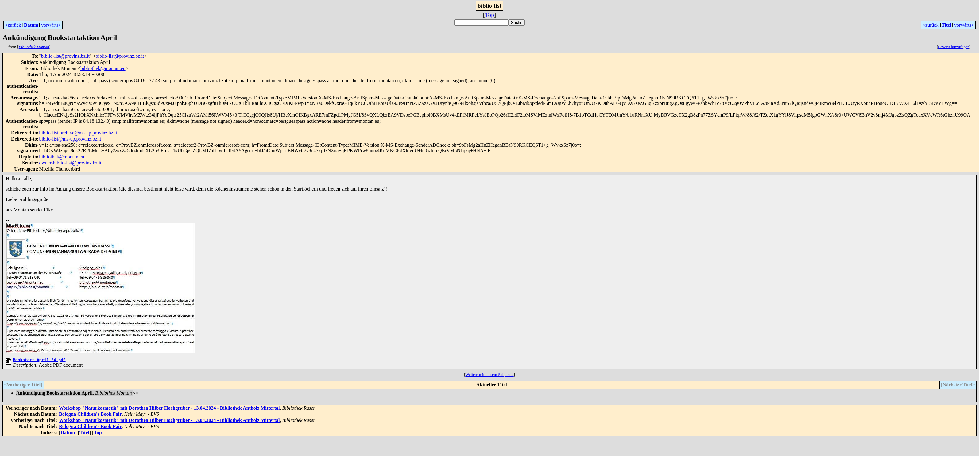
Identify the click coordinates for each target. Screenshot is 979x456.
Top (489, 15)
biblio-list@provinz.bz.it (65, 56)
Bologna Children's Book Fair (90, 415)
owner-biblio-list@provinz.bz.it (70, 162)
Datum (31, 25)
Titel (946, 25)
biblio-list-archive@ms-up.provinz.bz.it (78, 132)
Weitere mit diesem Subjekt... (489, 375)
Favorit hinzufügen (953, 46)
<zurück (13, 25)
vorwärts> (51, 25)
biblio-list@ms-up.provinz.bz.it (70, 138)
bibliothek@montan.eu (103, 68)
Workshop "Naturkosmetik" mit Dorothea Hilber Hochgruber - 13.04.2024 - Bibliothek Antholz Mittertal (169, 409)
